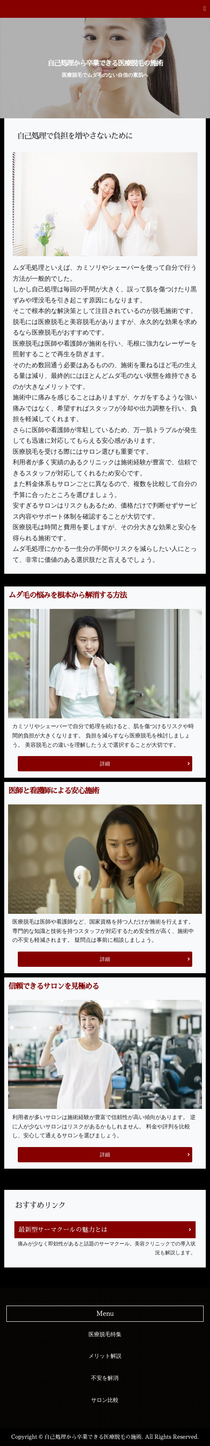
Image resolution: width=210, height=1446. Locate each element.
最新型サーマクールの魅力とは (63, 1229)
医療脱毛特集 (105, 1334)
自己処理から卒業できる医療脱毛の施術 (105, 63)
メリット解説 (105, 1356)
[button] (105, 9)
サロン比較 (105, 1400)
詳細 (105, 764)
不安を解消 (105, 1378)
